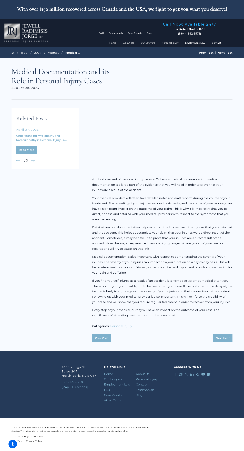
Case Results (134, 33)
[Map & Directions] (75, 387)
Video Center (113, 400)
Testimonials (115, 33)
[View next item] (33, 161)
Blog (149, 33)
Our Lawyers (113, 379)
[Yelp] (197, 374)
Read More (26, 150)
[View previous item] (18, 161)
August (53, 52)
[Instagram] (180, 374)
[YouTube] (203, 374)
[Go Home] (14, 52)
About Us (142, 374)
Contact (141, 384)
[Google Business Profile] (208, 374)
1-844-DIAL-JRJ (189, 29)
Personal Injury (121, 326)
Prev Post (101, 338)
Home (108, 374)
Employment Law (117, 384)
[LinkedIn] (192, 374)
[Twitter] (186, 374)
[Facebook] (175, 374)
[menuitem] (113, 43)
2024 (37, 52)
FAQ (101, 33)
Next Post (223, 338)
